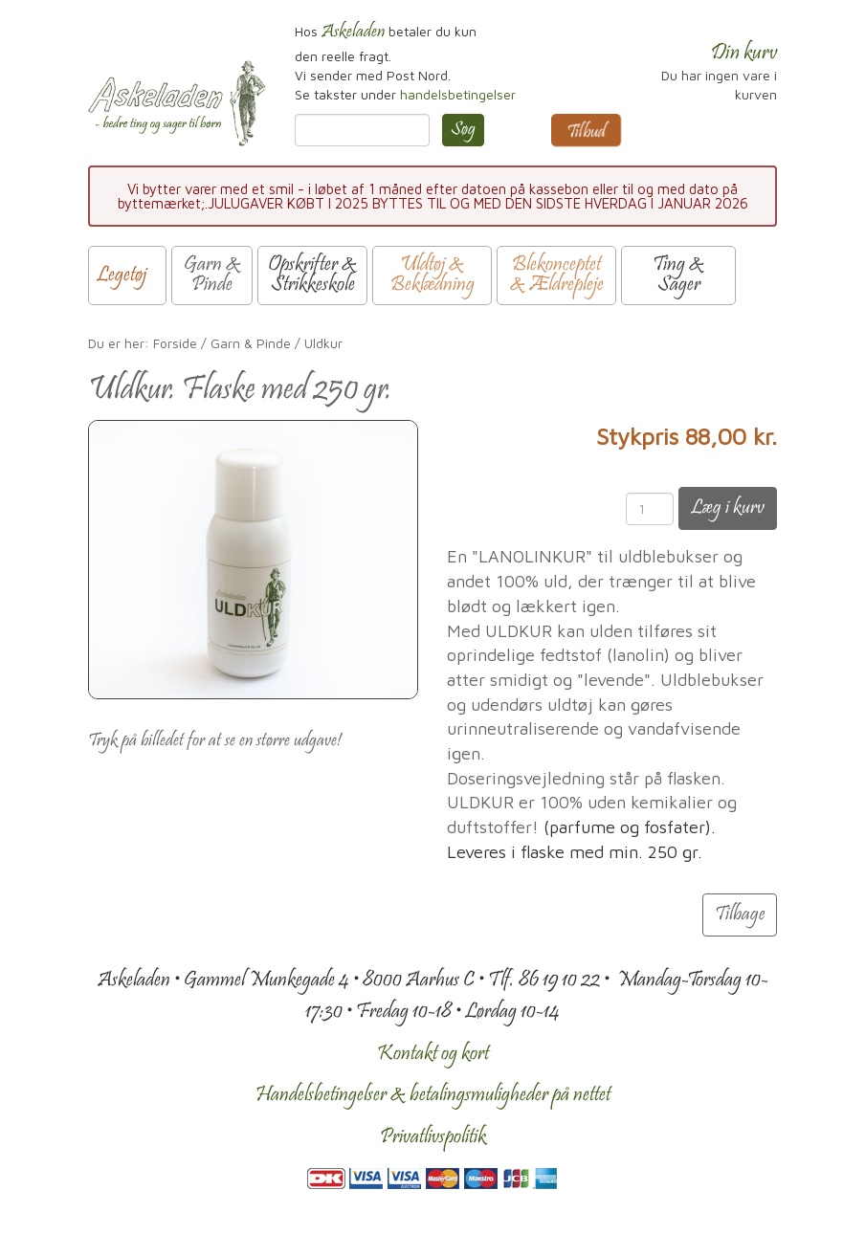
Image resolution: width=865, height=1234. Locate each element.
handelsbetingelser (458, 94)
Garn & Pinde (251, 343)
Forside (175, 343)
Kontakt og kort (433, 1054)
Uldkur (323, 343)
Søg (463, 130)
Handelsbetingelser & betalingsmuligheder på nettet (432, 1095)
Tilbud (586, 133)
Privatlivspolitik (433, 1137)
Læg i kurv (728, 508)
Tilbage (740, 915)
